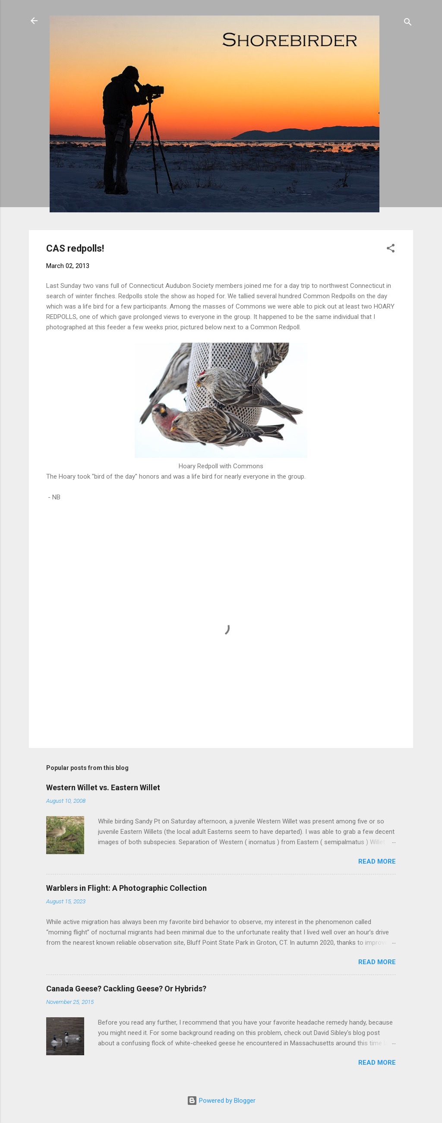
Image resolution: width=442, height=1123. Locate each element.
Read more (377, 861)
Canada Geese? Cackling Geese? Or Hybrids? (126, 988)
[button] (390, 249)
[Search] (408, 23)
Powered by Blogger (221, 1100)
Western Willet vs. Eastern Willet (103, 787)
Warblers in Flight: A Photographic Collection (126, 888)
